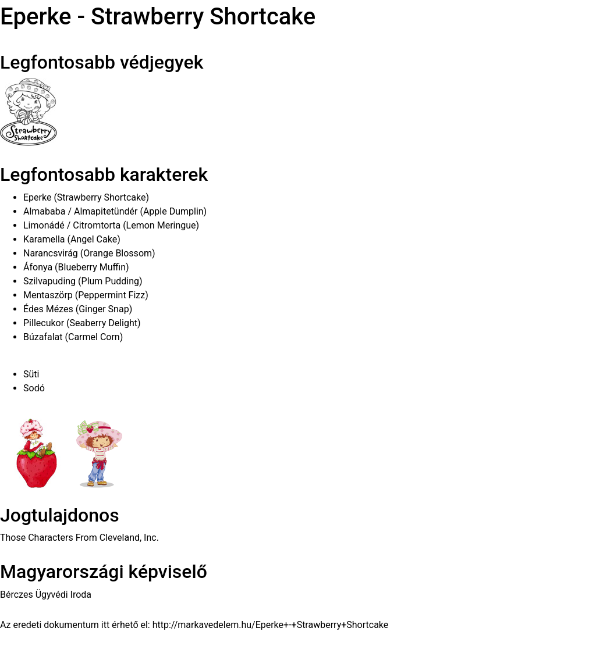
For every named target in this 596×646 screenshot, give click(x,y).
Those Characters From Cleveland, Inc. (79, 537)
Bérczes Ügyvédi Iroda (45, 594)
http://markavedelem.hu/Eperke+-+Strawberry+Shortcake (270, 624)
